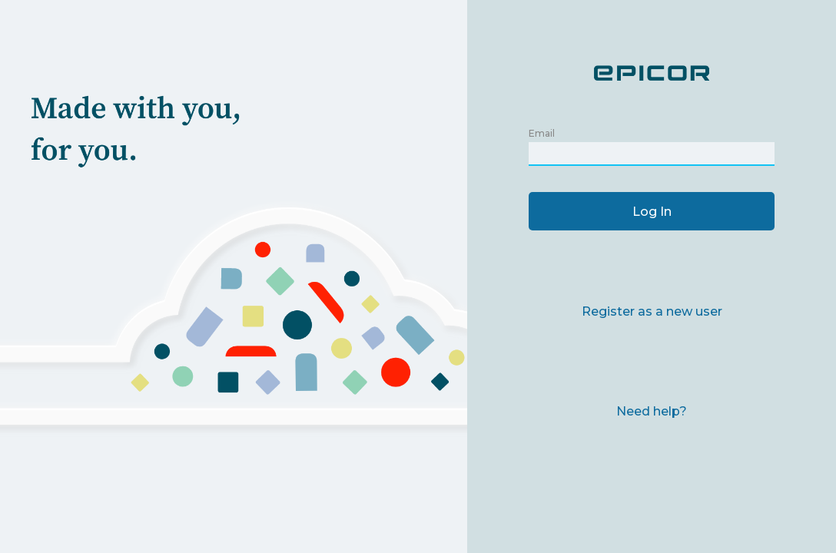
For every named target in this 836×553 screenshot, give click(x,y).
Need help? (651, 411)
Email (542, 133)
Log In (652, 211)
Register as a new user (652, 311)
